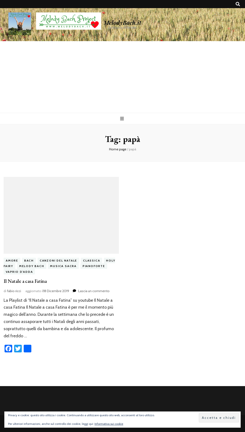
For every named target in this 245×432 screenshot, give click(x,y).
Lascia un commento (94, 291)
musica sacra (63, 266)
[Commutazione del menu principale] (122, 118)
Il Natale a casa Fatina (25, 281)
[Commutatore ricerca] (238, 4)
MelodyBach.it (122, 22)
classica (91, 260)
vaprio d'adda (19, 271)
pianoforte (94, 266)
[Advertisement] (122, 77)
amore (12, 260)
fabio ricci (14, 291)
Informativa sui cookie (109, 424)
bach (29, 260)
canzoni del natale (58, 260)
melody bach (31, 266)
